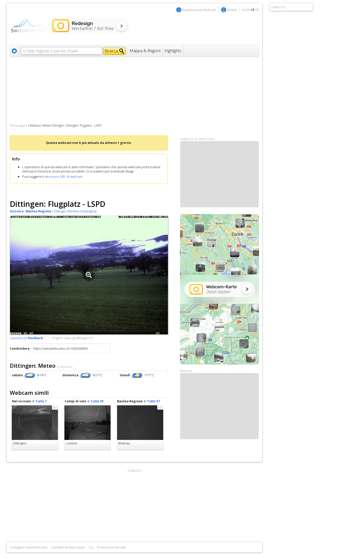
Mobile (232, 10)
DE (244, 10)
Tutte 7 (41, 401)
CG (91, 547)
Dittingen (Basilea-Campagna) (75, 211)
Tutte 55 (97, 401)
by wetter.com (65, 366)
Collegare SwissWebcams (28, 547)
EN (249, 10)
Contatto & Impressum (68, 547)
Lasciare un (26, 338)
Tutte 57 (153, 401)
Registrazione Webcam (199, 10)
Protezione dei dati (111, 547)
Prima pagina (18, 125)
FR (257, 10)
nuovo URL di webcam (65, 176)
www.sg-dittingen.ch (78, 338)
